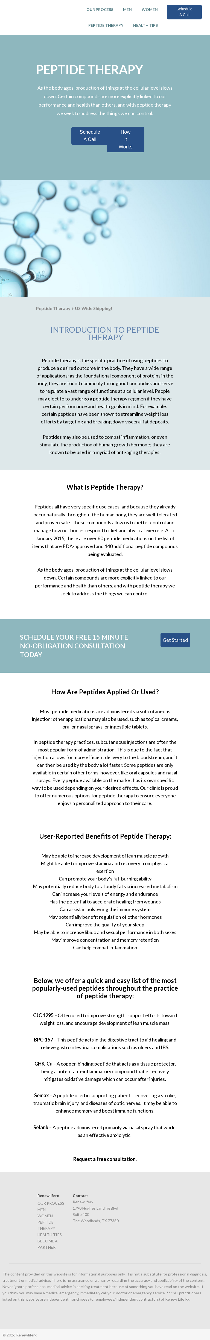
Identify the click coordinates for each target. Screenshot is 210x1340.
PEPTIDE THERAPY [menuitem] (105, 25)
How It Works (126, 139)
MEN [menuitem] (127, 9)
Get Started (175, 639)
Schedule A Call (184, 12)
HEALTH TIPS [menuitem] (145, 25)
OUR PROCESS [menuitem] (99, 9)
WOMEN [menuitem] (150, 9)
